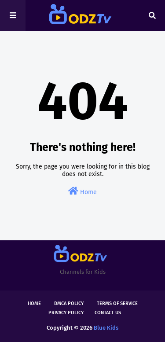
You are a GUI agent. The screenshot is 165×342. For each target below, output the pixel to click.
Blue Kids (106, 327)
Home (82, 191)
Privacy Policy (66, 313)
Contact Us (108, 313)
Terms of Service (117, 303)
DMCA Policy (69, 303)
